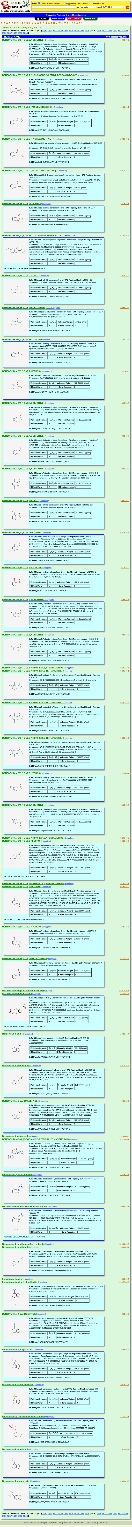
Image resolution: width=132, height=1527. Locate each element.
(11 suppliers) (43, 1101)
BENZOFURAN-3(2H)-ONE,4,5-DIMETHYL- (23, 403)
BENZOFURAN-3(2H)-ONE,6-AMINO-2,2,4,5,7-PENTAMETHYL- (33, 838)
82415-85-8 (125, 204)
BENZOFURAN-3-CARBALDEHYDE (19, 1101)
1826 (76, 30)
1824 (65, 30)
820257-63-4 (124, 668)
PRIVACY (67, 1523)
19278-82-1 (125, 773)
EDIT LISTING (78, 1523)
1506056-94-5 (124, 1244)
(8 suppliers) (47, 773)
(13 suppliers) (34, 1481)
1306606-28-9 (124, 1206)
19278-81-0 (125, 568)
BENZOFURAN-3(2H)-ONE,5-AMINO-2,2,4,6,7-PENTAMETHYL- (33, 667)
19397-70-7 (125, 927)
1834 (120, 30)
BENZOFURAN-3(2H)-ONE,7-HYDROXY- (22, 926)
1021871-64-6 (124, 1282)
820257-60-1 (124, 671)
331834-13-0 (124, 1481)
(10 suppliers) (35, 1066)
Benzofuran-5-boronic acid (15, 1481)
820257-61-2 (124, 738)
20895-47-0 (125, 805)
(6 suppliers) (47, 568)
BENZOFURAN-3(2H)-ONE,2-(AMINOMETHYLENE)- (27, 107)
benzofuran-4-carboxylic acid (17, 1349)
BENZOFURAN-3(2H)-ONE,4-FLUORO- (21, 532)
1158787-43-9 (124, 1136)
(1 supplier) (48, 990)
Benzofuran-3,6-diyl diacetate (17, 993)
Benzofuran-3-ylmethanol (15, 1247)
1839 (20, 33)
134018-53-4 (124, 1034)
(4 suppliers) (82, 75)
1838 (14, 33)
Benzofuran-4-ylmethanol (15, 1449)
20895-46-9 (125, 635)
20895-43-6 (125, 600)
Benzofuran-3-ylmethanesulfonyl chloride (23, 1244)
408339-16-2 (124, 994)
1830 (99, 30)
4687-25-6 (125, 1101)
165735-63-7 (124, 1175)
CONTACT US (91, 1523)
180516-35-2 (124, 139)
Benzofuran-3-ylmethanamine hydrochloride (24, 1206)
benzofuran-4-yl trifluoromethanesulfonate (23, 1416)
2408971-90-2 (124, 990)
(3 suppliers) (49, 40)
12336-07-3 (125, 1279)
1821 (50, 30)
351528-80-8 (124, 841)
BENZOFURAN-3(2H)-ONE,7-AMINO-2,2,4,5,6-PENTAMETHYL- (33, 883)
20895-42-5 (125, 403)
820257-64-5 (124, 884)
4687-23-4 (125, 1247)
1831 (104, 30)
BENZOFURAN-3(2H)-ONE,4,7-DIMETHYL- (23, 468)
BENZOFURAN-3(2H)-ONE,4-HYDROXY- (22, 567)
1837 (9, 33)
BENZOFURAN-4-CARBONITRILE (19, 1314)
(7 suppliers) (46, 532)
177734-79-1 (124, 1416)
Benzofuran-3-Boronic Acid (16, 1065)
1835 (125, 30)
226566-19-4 (124, 308)
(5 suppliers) (74, 1139)
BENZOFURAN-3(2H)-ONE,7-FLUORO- (21, 886)
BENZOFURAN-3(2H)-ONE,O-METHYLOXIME (24, 958)
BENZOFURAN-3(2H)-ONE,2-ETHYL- (20, 275)
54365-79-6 (125, 40)
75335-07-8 (125, 371)
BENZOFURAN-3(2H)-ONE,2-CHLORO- (21, 203)
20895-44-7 (125, 436)
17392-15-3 (125, 339)
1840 (25, 33)
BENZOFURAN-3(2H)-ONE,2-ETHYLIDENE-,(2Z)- (26, 307)
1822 (55, 30)
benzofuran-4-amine (12, 1279)
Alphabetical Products (55, 15)
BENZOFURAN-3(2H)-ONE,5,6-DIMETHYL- (23, 599)
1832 (109, 30)
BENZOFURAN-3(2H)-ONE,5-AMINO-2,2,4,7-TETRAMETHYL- (32, 702)
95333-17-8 (125, 1314)
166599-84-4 (124, 1349)
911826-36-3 (124, 532)
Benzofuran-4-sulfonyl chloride (17, 1384)
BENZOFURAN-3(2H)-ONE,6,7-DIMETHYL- (23, 805)
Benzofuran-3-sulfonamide (15, 1136)
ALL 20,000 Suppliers (77, 15)
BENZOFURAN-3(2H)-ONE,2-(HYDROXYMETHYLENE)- (29, 170)
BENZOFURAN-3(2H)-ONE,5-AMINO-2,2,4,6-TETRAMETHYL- (32, 671)
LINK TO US (103, 1523)
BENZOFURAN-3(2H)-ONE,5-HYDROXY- (22, 773)
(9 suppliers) (46, 841)
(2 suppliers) (49, 1244)
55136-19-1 (125, 107)
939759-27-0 (124, 887)
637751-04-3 (124, 235)
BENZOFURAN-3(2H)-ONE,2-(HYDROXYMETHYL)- (27, 139)
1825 (71, 30)
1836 (4, 33)
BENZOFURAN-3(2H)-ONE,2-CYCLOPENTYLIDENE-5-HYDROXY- (34, 235)
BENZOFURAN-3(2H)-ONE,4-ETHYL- (20, 500)
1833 (115, 30)
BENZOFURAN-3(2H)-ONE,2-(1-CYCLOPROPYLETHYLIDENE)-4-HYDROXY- (39, 75)
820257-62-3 (124, 703)
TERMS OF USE (55, 1523)
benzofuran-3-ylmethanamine (17, 1174)
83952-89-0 (125, 501)
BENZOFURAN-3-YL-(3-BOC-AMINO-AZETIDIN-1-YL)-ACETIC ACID (35, 1139)
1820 (44, 30)
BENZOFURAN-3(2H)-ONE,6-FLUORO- (21, 841)
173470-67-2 (124, 1449)
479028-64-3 (124, 1385)
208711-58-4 (124, 959)
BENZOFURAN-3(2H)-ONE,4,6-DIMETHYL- (23, 436)
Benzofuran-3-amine (12, 1034)
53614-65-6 (125, 276)
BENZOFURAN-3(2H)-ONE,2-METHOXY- (22, 371)
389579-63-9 (124, 171)
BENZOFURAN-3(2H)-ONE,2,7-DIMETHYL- (23, 40)
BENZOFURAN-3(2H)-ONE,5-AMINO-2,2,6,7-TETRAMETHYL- (32, 738)
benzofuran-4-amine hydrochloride (19, 1282)
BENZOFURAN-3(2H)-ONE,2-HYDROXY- (22, 339)
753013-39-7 (124, 75)
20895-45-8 (125, 469)
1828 (87, 30)
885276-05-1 (124, 1139)
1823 (60, 30)
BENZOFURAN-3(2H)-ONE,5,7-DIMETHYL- (23, 635)
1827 (81, 30)
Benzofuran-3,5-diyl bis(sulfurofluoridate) (23, 990)
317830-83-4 (124, 1066)
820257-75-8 (124, 838)
